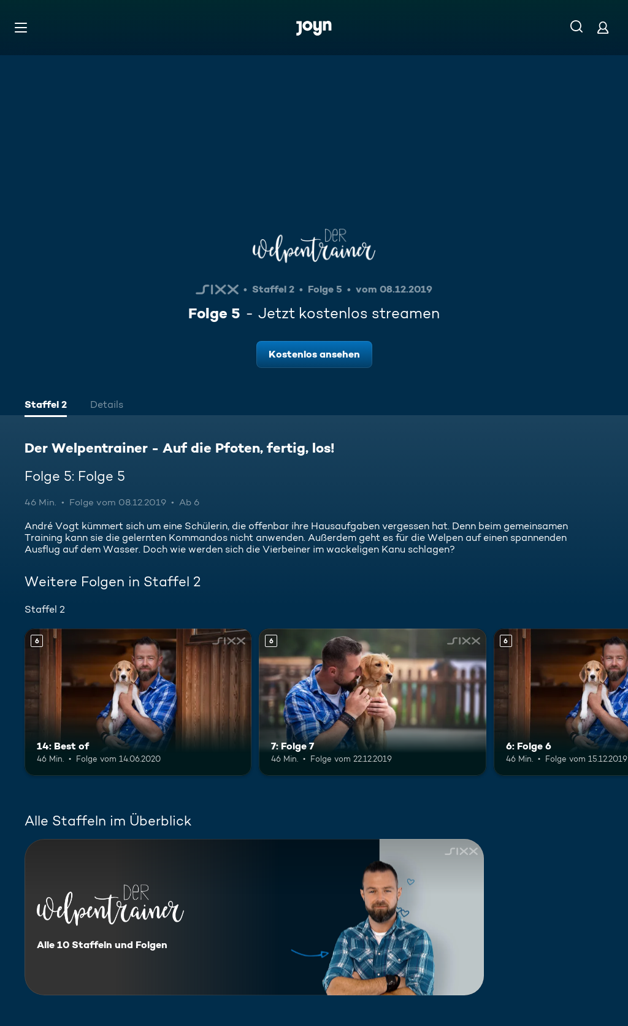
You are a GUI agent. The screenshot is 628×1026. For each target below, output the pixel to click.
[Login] (602, 27)
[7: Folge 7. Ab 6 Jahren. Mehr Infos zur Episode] (372, 702)
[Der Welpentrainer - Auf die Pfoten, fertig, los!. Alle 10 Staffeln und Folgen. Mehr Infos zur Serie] (254, 917)
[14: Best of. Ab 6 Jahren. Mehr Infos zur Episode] (138, 702)
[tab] (45, 406)
